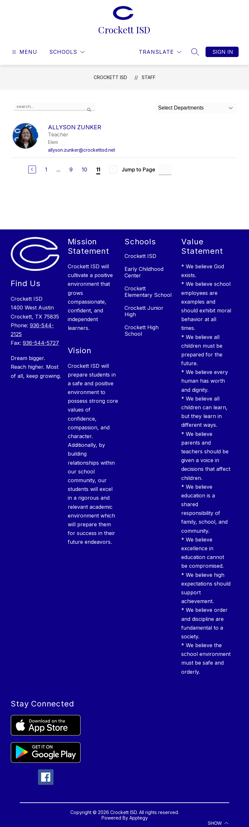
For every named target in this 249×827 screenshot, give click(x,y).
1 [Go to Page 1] (46, 169)
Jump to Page (138, 169)
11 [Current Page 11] (98, 169)
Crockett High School (141, 330)
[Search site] (195, 52)
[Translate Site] (160, 52)
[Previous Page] (32, 169)
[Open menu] (23, 52)
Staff (149, 77)
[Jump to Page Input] (165, 169)
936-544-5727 (41, 343)
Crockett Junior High (143, 311)
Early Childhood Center (143, 272)
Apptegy (138, 818)
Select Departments (181, 108)
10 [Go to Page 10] (84, 169)
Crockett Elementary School (148, 291)
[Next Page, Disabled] (113, 169)
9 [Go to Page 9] (71, 169)
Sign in (222, 52)
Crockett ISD (110, 77)
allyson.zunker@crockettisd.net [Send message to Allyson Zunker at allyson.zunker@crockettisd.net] (81, 150)
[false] (54, 107)
